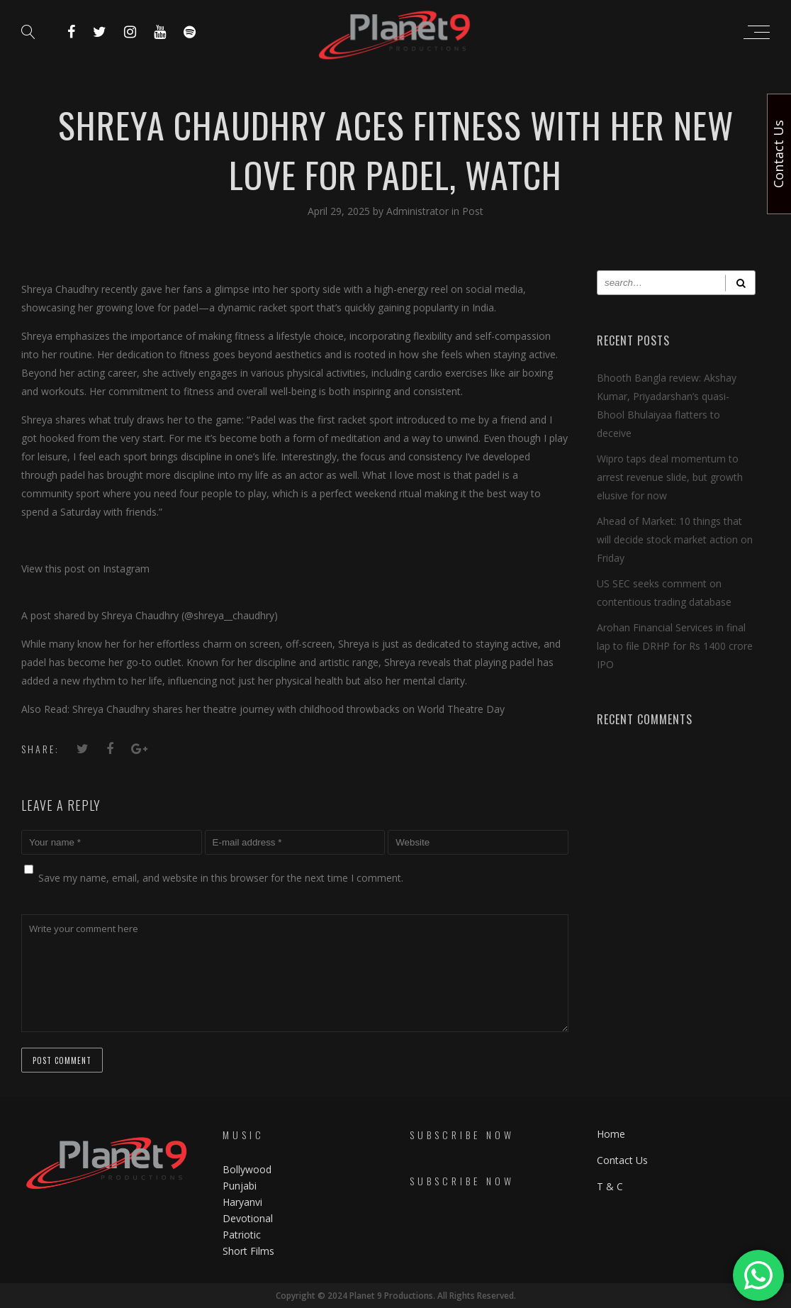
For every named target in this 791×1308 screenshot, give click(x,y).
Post (472, 211)
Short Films (248, 1251)
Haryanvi (242, 1202)
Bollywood (247, 1169)
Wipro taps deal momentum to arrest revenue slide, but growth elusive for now (670, 477)
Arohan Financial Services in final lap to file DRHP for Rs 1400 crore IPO (675, 646)
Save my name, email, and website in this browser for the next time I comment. (220, 878)
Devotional (248, 1218)
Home (611, 1133)
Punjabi (240, 1185)
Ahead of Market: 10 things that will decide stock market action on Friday (675, 539)
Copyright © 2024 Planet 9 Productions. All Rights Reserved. (396, 1296)
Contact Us (622, 1159)
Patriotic (243, 1234)
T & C (610, 1185)
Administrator (418, 211)
